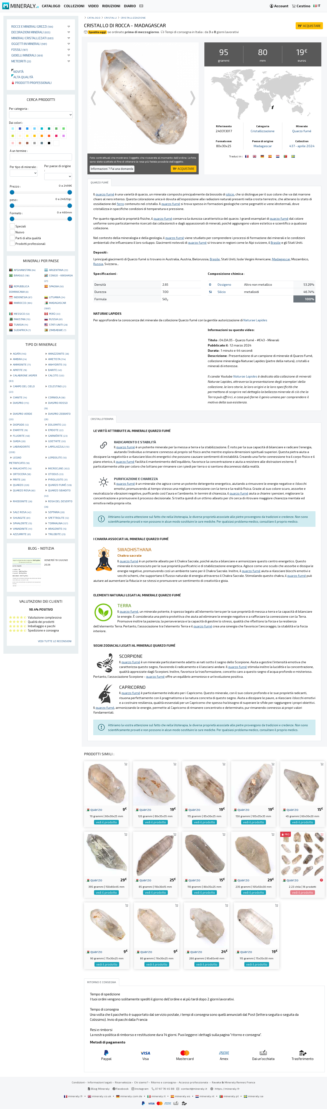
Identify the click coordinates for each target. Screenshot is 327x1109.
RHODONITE (22, 501)
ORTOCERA (22, 473)
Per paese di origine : (57, 168)
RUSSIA (55, 319)
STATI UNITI (58, 324)
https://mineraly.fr (227, 1088)
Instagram (140, 1088)
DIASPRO (21, 402)
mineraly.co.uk (100, 1096)
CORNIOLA (56, 397)
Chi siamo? (141, 1082)
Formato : (16, 213)
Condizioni (78, 1082)
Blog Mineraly (99, 1088)
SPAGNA (56, 286)
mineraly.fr (73, 1096)
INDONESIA (23, 297)
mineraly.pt (229, 1096)
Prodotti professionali (31, 83)
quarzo (94, 809)
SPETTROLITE (58, 517)
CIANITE (20, 397)
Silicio (222, 292)
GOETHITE (57, 441)
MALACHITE (22, 468)
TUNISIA (21, 324)
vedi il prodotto (106, 822)
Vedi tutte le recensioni (55, 641)
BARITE (55, 369)
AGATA (19, 353)
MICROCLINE (58, 468)
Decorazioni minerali (30, 32)
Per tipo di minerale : (23, 167)
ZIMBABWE (57, 329)
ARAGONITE (57, 528)
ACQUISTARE (309, 26)
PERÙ (54, 313)
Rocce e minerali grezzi (32, 26)
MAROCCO (23, 302)
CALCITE (56, 375)
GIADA (19, 441)
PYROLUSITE (57, 479)
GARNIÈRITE (57, 435)
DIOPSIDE (21, 424)
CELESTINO (57, 386)
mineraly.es (181, 1096)
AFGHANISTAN (24, 269)
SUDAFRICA (22, 329)
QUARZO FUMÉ (60, 484)
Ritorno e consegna (163, 1082)
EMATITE (20, 429)
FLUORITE (21, 435)
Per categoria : (18, 108)
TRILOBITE (56, 534)
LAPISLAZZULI (58, 446)
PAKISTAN (22, 319)
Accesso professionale (194, 1082)
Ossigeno (224, 284)
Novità (17, 71)
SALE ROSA (22, 512)
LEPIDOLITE (57, 457)
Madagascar (263, 146)
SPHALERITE (22, 523)
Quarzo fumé (301, 131)
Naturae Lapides (255, 320)
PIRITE (19, 479)
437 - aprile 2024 (302, 146)
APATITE (20, 369)
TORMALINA (58, 523)
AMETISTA (57, 359)
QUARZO (21, 484)
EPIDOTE (55, 429)
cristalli (110, 17)
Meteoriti (21, 61)
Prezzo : (15, 186)
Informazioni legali (100, 1082)
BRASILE (21, 275)
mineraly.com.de (129, 1096)
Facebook (121, 1088)
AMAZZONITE (58, 353)
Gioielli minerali (27, 55)
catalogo (93, 17)
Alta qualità (22, 77)
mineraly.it (156, 1096)
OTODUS (55, 473)
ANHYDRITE (57, 364)
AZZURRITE (22, 534)
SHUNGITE (21, 517)
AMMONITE (22, 364)
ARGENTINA (58, 269)
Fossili (19, 49)
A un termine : (19, 151)
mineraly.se (253, 1096)
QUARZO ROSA (24, 490)
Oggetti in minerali (29, 44)
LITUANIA (57, 297)
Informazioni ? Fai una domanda (112, 169)
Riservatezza (123, 1082)
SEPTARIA (56, 512)
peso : (14, 200)
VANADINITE (22, 528)
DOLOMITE (57, 424)
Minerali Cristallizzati (32, 38)
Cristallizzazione (133, 17)
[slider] (12, 192)
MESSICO (22, 313)
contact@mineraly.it (194, 1088)
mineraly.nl (205, 1096)
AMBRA (20, 359)
